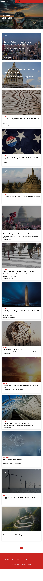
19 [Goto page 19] (30, 548)
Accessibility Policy (21, 560)
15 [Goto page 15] (18, 548)
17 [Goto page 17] (24, 548)
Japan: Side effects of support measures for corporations (18, 43)
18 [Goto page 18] (27, 548)
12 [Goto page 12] (9, 548)
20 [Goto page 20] (33, 548)
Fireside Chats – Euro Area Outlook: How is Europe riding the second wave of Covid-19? (21, 119)
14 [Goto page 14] (15, 548)
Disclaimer (19, 559)
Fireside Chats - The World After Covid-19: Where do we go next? (20, 386)
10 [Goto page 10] (3, 548)
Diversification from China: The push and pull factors (18, 535)
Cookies (24, 559)
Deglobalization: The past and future (13, 349)
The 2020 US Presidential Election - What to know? (20, 71)
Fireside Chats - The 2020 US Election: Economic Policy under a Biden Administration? (21, 311)
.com (16, 555)
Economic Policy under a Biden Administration (16, 234)
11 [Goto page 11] (6, 548)
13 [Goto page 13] (12, 548)
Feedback (29, 559)
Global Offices (7, 559)
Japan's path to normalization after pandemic (16, 423)
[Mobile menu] (40, 1)
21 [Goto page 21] (36, 548)
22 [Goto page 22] (39, 548)
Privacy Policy (35, 559)
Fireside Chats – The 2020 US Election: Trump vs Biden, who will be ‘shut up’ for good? (20, 158)
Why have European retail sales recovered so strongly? (19, 271)
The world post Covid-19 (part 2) (12, 459)
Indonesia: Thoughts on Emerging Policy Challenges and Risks (21, 196)
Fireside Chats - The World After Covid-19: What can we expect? (19, 498)
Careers (13, 559)
